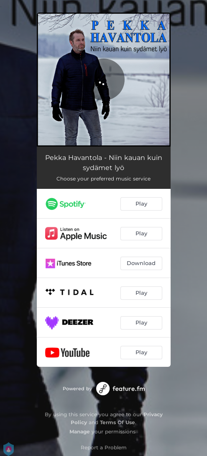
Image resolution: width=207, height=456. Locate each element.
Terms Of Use (117, 422)
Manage (79, 431)
